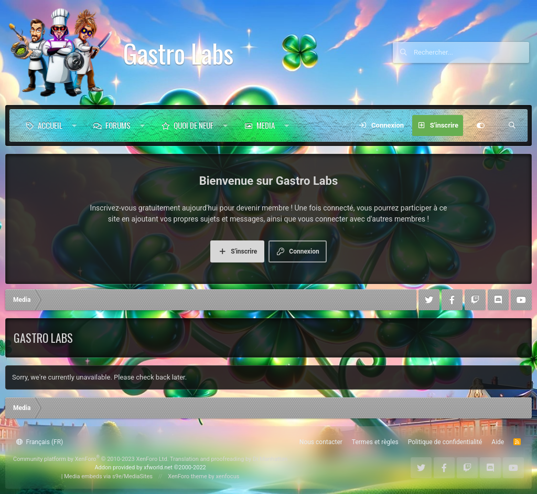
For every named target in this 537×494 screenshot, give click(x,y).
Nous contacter (320, 442)
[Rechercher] (471, 52)
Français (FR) (39, 442)
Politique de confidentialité (445, 442)
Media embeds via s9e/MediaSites (108, 476)
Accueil (50, 125)
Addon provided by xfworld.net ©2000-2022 (150, 467)
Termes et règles (375, 442)
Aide (497, 442)
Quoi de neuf (193, 125)
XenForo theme (187, 476)
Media (265, 125)
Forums (118, 125)
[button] (74, 125)
